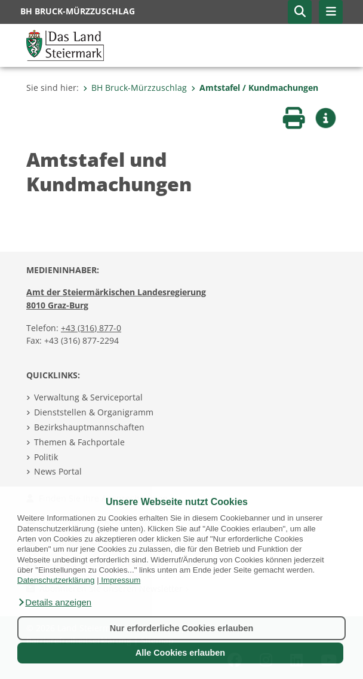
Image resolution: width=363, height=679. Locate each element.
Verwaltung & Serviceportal (88, 397)
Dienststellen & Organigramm (93, 412)
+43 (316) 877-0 (91, 328)
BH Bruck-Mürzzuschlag (135, 87)
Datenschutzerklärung (56, 580)
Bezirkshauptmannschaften (89, 427)
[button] (54, 602)
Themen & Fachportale (79, 442)
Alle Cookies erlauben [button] (180, 652)
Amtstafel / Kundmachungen (254, 87)
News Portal (58, 471)
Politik (46, 457)
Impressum (120, 580)
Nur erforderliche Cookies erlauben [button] (182, 628)
